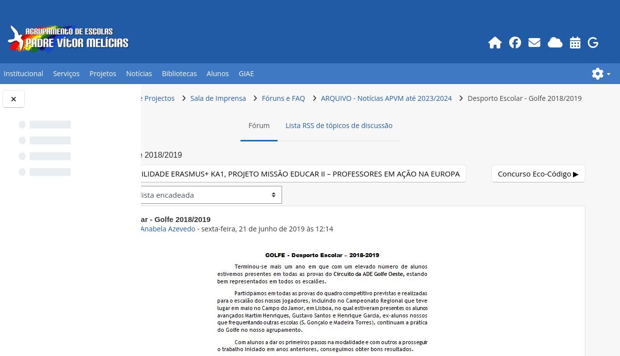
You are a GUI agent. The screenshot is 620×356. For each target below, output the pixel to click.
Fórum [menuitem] (314, 144)
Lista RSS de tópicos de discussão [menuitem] (393, 144)
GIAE (246, 73)
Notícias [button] (139, 73)
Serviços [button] (66, 73)
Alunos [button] (218, 73)
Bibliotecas (179, 73)
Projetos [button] (103, 73)
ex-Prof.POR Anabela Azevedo (256, 265)
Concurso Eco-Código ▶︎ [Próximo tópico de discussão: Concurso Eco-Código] (539, 210)
